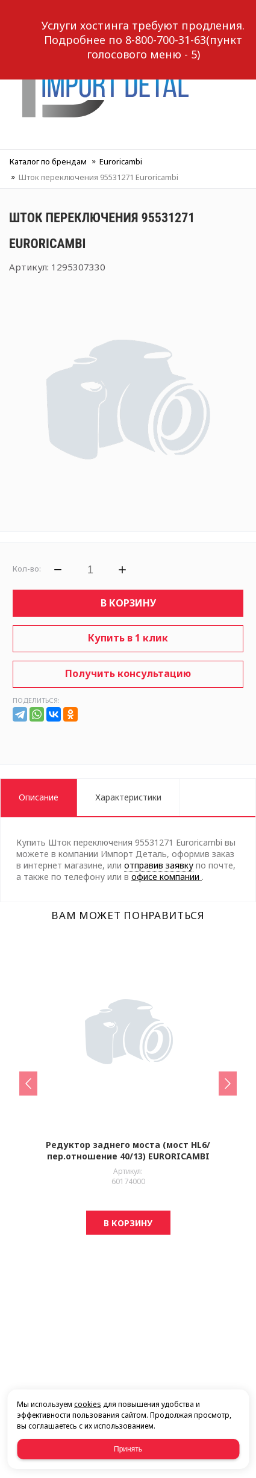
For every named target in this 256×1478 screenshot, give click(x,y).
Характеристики (128, 797)
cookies (87, 1404)
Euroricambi (120, 161)
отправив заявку (158, 865)
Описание (38, 797)
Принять (128, 1449)
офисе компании (166, 876)
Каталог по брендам (48, 161)
